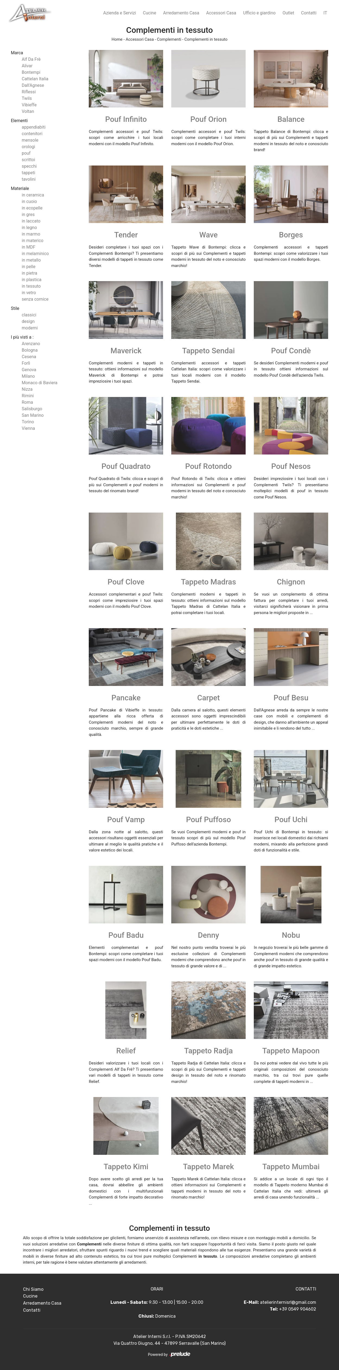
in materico (32, 240)
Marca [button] (17, 52)
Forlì (26, 363)
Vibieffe (29, 104)
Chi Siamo (33, 1289)
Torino (28, 421)
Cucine (149, 12)
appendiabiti (34, 127)
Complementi (169, 39)
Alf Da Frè (31, 59)
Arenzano (31, 343)
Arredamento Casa (181, 12)
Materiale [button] (20, 188)
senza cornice (35, 299)
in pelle (28, 266)
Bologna (30, 350)
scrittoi (28, 159)
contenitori (32, 133)
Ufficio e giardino (259, 12)
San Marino (33, 415)
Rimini (28, 395)
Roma (27, 402)
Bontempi (31, 72)
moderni (30, 327)
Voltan (28, 111)
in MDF (28, 247)
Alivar (27, 65)
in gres (28, 214)
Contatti (308, 12)
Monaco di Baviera (39, 382)
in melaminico (35, 253)
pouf (26, 153)
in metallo (31, 260)
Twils (27, 98)
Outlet (288, 12)
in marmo (31, 234)
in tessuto (31, 286)
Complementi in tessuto (205, 39)
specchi (29, 166)
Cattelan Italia (35, 78)
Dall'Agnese (33, 85)
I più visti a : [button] (22, 337)
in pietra (29, 273)
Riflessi (29, 91)
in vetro (29, 292)
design (28, 321)
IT (325, 12)
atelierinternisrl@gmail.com (288, 1302)
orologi (28, 146)
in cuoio (29, 201)
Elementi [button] (19, 120)
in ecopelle (32, 208)
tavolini (29, 179)
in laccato (31, 221)
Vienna (28, 428)
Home (117, 39)
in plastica (32, 279)
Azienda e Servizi (119, 12)
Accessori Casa (221, 12)
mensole (30, 140)
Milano (28, 376)
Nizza (27, 389)
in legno (29, 227)
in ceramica (33, 195)
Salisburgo (32, 408)
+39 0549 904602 (297, 1309)
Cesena (29, 356)
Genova (29, 369)
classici (29, 314)
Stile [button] (15, 308)
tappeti (28, 172)
